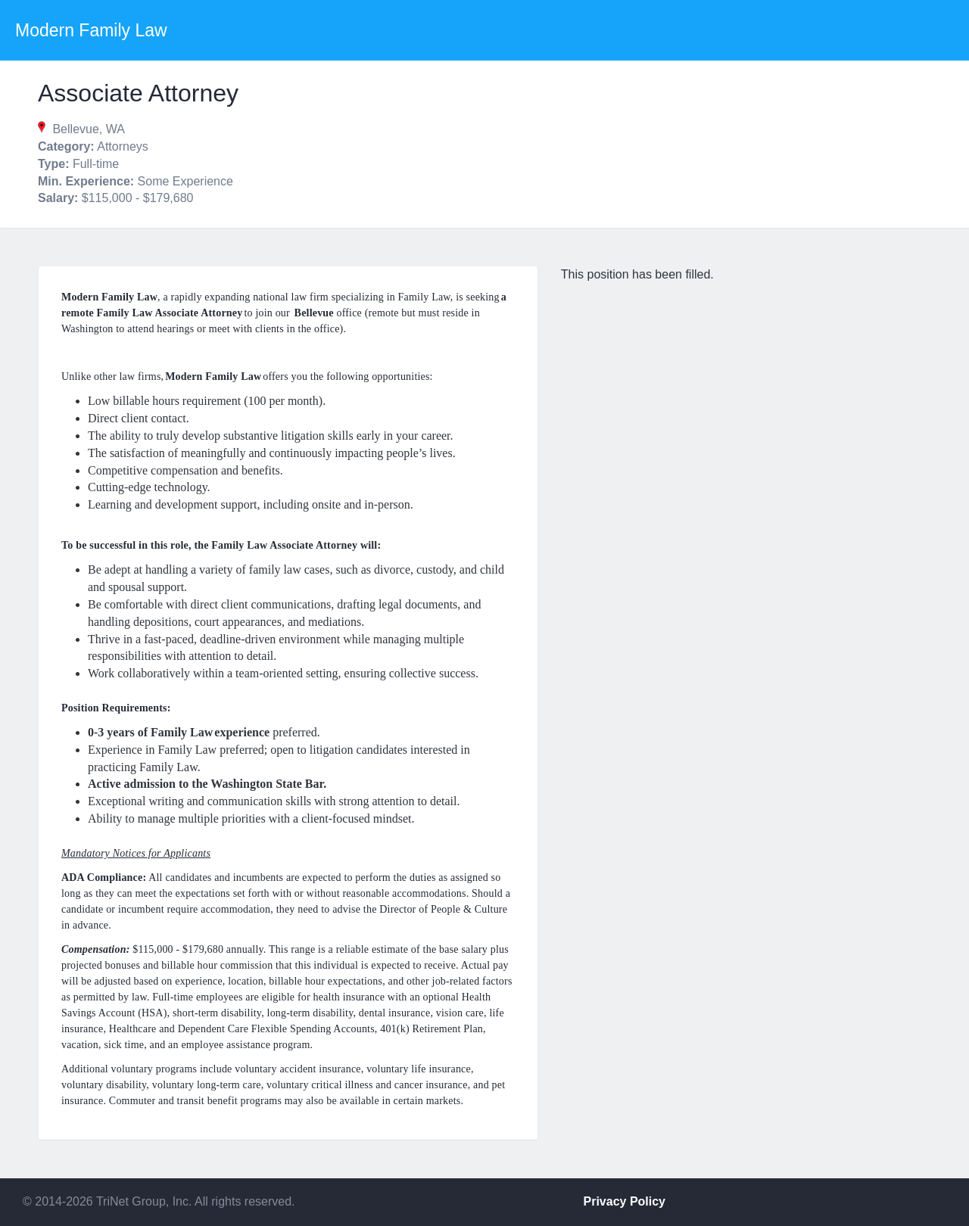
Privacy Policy (625, 1201)
